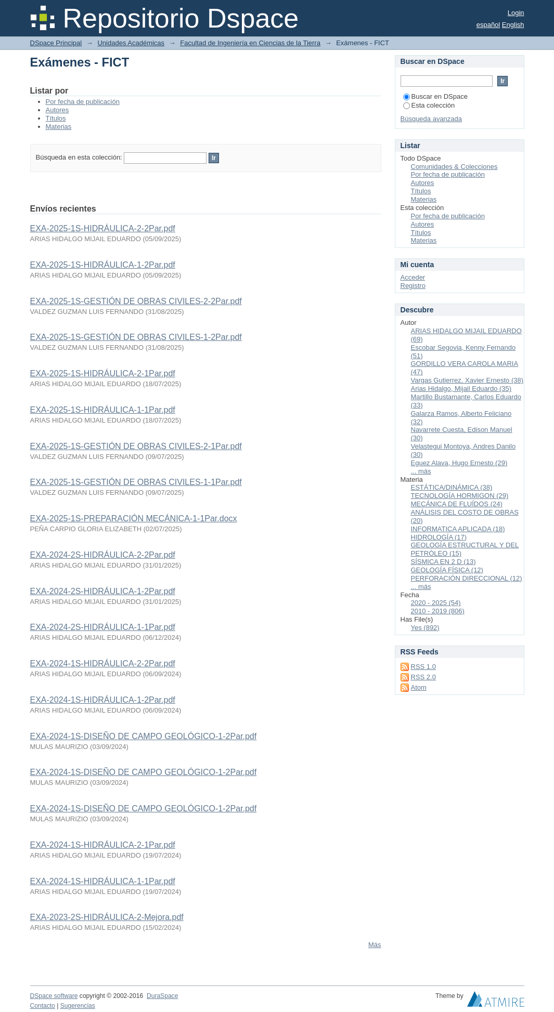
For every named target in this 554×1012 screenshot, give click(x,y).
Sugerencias (77, 1005)
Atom (419, 687)
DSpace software (54, 996)
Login (516, 13)
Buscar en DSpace (435, 96)
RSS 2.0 (423, 677)
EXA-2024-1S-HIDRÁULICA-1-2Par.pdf (102, 699)
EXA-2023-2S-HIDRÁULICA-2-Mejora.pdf (107, 917)
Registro (413, 286)
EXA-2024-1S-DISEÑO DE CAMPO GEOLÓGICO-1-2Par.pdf (143, 736)
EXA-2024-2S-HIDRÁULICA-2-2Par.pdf (102, 554)
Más (374, 945)
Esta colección (429, 105)
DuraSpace (162, 996)
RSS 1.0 (423, 667)
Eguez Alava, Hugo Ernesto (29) (459, 463)
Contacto (42, 1005)
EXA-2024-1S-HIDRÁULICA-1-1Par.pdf (102, 881)
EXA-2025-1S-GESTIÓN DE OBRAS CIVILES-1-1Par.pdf (136, 482)
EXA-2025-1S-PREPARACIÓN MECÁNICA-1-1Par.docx (133, 518)
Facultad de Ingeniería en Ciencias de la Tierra (250, 43)
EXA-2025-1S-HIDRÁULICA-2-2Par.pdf (102, 228)
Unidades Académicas (130, 43)
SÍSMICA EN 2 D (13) (443, 562)
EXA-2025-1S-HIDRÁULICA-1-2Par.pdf (102, 264)
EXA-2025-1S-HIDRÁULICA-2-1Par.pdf (102, 373)
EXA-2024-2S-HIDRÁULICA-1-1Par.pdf (102, 627)
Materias (59, 126)
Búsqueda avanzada (431, 119)
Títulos (56, 118)
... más (421, 471)
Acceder (413, 277)
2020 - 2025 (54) (436, 603)
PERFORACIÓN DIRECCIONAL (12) (466, 578)
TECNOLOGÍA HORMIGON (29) (460, 496)
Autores (57, 110)
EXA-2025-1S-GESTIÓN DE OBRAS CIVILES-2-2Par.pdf (136, 301)
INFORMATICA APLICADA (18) (458, 529)
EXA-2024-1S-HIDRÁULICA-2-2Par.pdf (102, 663)
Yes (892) (425, 628)
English (513, 25)
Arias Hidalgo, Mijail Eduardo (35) (461, 388)
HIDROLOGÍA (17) (439, 537)
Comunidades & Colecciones (454, 166)
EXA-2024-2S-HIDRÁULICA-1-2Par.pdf (102, 591)
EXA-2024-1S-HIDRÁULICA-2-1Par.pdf (102, 844)
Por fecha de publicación (83, 102)
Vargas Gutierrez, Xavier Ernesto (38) (467, 380)
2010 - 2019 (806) (438, 611)
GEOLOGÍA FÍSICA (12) (447, 570)
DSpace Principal (56, 43)
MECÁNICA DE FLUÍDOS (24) (457, 504)
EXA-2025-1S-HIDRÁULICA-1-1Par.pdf (102, 409)
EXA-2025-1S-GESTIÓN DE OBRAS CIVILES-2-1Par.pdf (136, 446)
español (488, 25)
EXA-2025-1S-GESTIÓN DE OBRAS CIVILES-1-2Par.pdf (136, 337)
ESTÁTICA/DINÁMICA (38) (452, 487)
